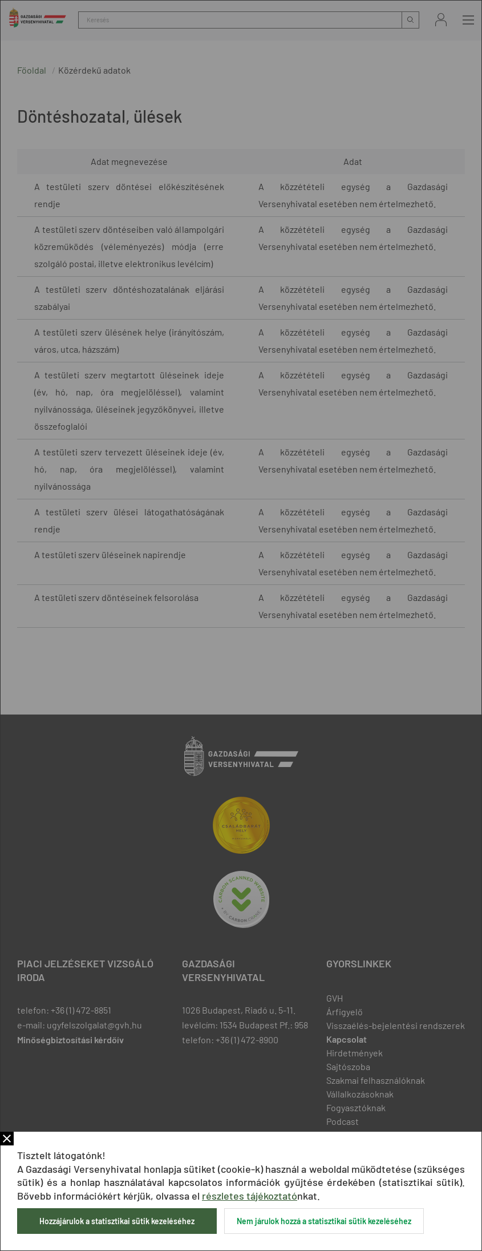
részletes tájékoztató (249, 1195)
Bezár (7, 1138)
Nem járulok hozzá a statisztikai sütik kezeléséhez (324, 1221)
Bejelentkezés (441, 20)
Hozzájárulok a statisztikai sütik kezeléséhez (117, 1221)
